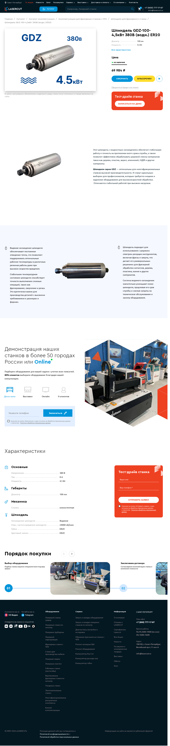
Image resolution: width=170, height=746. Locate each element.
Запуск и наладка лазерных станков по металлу (87, 623)
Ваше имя (124, 480)
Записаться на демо (130, 104)
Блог (48, 2)
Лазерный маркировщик (51, 638)
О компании (119, 2)
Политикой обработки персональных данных (59, 737)
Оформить (122, 79)
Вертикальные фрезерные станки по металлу (54, 678)
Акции (29, 3)
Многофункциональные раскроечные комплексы (55, 700)
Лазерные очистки (53, 664)
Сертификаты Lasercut (120, 631)
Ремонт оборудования (85, 649)
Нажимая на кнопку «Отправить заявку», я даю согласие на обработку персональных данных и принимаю (139, 509)
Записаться (57, 413)
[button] (72, 554)
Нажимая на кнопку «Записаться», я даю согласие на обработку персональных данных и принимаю (41, 422)
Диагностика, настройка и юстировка (86, 631)
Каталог (48, 9)
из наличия (120, 62)
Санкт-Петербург (144, 612)
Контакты (133, 2)
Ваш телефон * (126, 487)
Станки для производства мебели (54, 653)
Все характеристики (121, 50)
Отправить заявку (138, 500)
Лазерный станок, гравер (53, 619)
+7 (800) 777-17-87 (154, 8)
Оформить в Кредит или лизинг (125, 87)
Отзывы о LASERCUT (118, 623)
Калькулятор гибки (83, 663)
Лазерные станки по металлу (54, 626)
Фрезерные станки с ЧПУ (54, 645)
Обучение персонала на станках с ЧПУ (89, 638)
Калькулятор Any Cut (84, 654)
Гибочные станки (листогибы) (52, 670)
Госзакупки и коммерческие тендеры (120, 649)
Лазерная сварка (52, 659)
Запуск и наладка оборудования (89, 618)
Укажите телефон (19, 413)
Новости (40, 2)
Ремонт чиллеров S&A (84, 644)
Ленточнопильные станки (53, 692)
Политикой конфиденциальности (54, 734)
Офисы (117, 661)
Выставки (83, 2)
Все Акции (118, 637)
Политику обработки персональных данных (35, 423)
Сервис (70, 2)
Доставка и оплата (101, 2)
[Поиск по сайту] (100, 9)
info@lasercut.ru (155, 10)
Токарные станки (52, 686)
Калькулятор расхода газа (86, 659)
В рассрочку (144, 79)
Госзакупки (58, 2)
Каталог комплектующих (52, 709)
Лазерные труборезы (54, 632)
